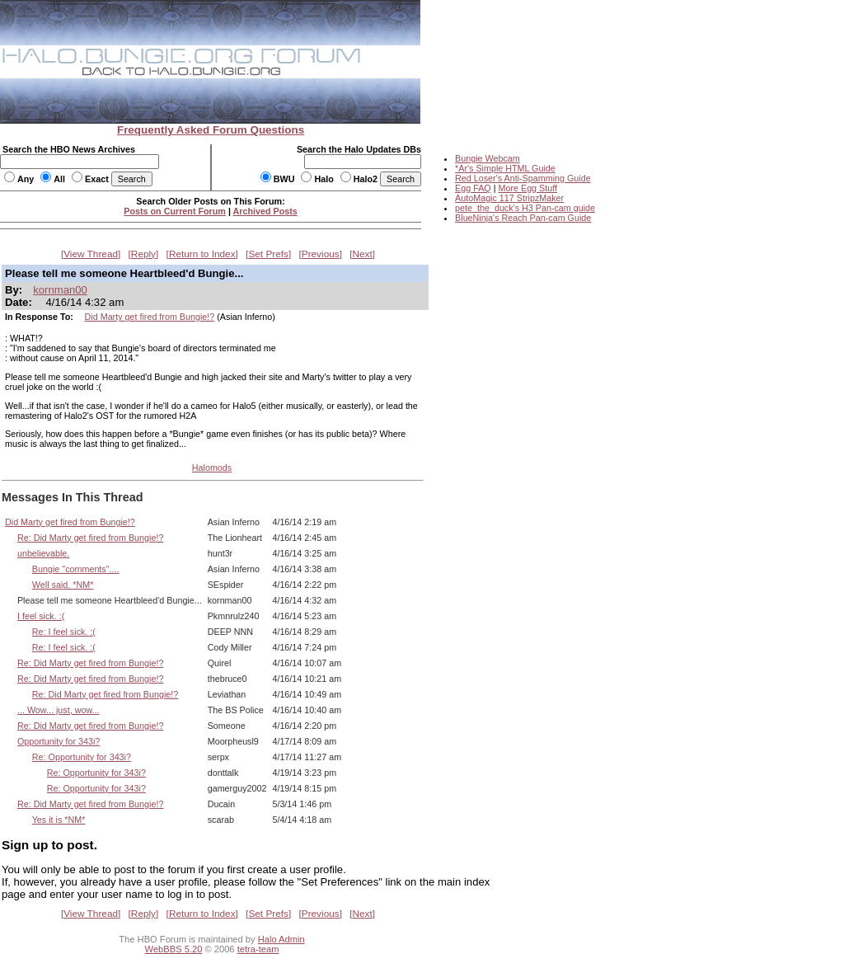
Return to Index (202, 254)
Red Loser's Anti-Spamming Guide (523, 178)
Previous (321, 254)
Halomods (212, 467)
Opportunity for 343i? (58, 741)
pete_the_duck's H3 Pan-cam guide (525, 208)
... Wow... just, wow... (58, 710)
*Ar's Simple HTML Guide (505, 168)
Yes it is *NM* (59, 820)
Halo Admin (281, 939)
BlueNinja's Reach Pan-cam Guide (523, 218)
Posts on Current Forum (175, 211)
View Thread (90, 254)
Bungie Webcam (487, 158)
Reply (143, 254)
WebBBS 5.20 (174, 949)
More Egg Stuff (527, 188)
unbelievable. (43, 553)
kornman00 (60, 290)
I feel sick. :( (40, 616)
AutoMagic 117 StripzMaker (509, 198)
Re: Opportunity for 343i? (81, 757)
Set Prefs (268, 254)
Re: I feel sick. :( (64, 632)
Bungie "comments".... (76, 569)
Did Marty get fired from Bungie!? (150, 317)
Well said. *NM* (62, 585)
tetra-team (258, 949)
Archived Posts (265, 211)
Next (363, 254)
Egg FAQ (473, 188)
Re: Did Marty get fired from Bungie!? (90, 538)
